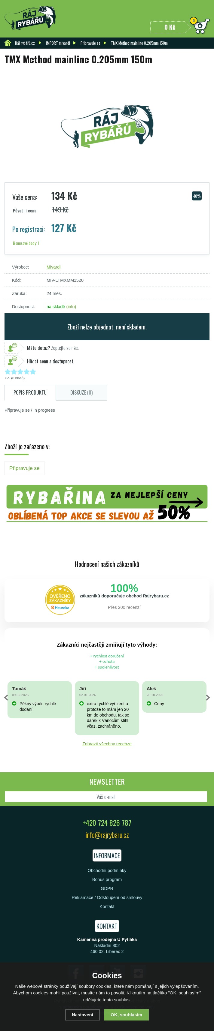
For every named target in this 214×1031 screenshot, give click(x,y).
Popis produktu (30, 392)
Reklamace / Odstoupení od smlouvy (107, 897)
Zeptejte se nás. (53, 347)
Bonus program (107, 879)
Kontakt (107, 906)
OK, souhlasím (126, 1014)
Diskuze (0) (81, 392)
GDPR (107, 888)
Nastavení (82, 1014)
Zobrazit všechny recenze (107, 743)
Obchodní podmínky (107, 870)
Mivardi (53, 267)
